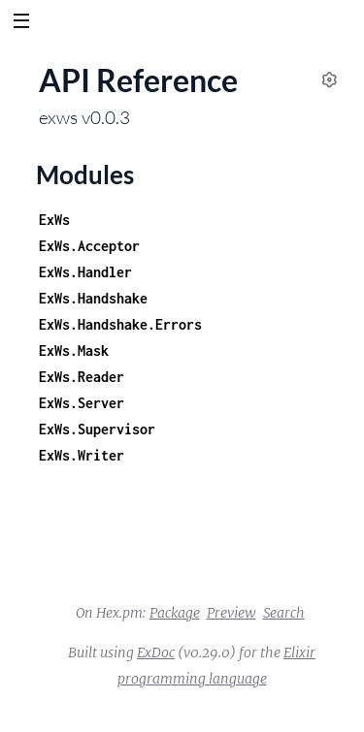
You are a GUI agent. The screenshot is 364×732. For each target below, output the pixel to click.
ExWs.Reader (81, 376)
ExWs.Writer (81, 455)
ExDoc (156, 652)
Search (284, 613)
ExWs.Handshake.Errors (120, 324)
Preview (231, 612)
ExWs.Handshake (93, 298)
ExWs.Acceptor (89, 246)
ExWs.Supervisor (97, 429)
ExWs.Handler (85, 272)
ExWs (54, 219)
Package (174, 612)
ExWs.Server (81, 403)
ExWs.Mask (74, 350)
